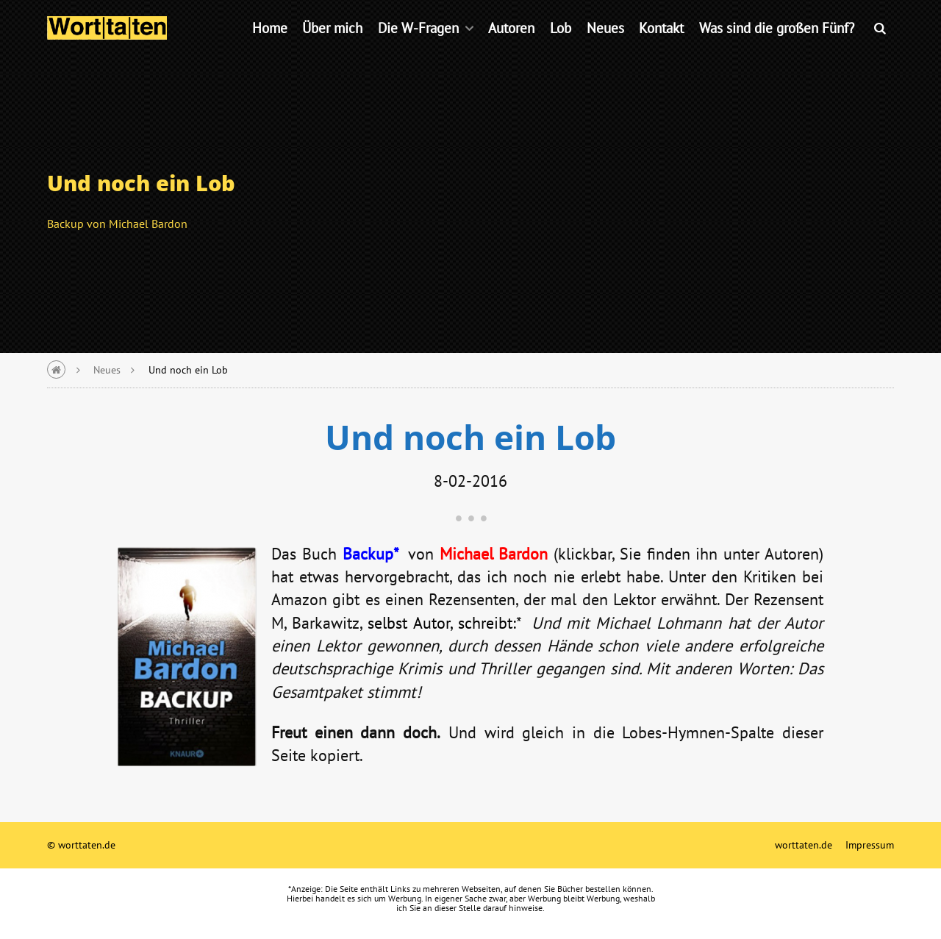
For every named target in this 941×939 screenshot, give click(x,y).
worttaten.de (803, 844)
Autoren (511, 47)
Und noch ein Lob (188, 369)
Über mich (332, 47)
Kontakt (661, 47)
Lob (560, 47)
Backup (368, 553)
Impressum (869, 844)
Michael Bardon (494, 553)
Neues (605, 47)
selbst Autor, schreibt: (441, 622)
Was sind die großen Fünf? (776, 47)
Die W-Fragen (418, 47)
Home (269, 47)
